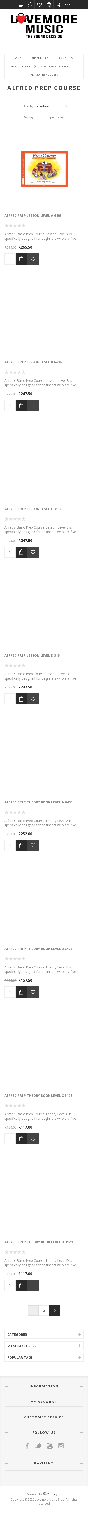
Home (17, 58)
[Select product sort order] (53, 106)
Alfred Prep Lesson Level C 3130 (32, 509)
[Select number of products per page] (42, 117)
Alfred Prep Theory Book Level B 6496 (38, 948)
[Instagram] (61, 1445)
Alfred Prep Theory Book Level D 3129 (38, 1242)
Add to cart (21, 259)
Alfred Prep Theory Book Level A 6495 (38, 802)
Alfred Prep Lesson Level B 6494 (32, 362)
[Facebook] (27, 1445)
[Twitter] (38, 1445)
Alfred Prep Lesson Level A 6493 (33, 215)
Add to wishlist (33, 259)
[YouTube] (49, 1445)
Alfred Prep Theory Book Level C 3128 (38, 1095)
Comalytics (52, 1494)
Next (54, 1310)
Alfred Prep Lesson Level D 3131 (33, 655)
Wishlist (39, 4)
